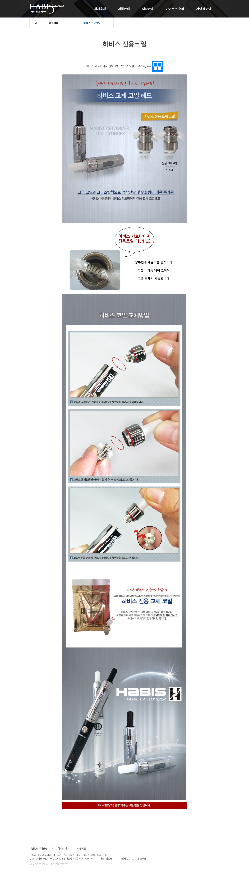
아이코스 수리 (175, 8)
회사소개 (100, 8)
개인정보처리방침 (38, 848)
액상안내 (148, 8)
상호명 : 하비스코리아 (40, 855)
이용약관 (81, 848)
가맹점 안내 (204, 8)
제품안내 (124, 8)
